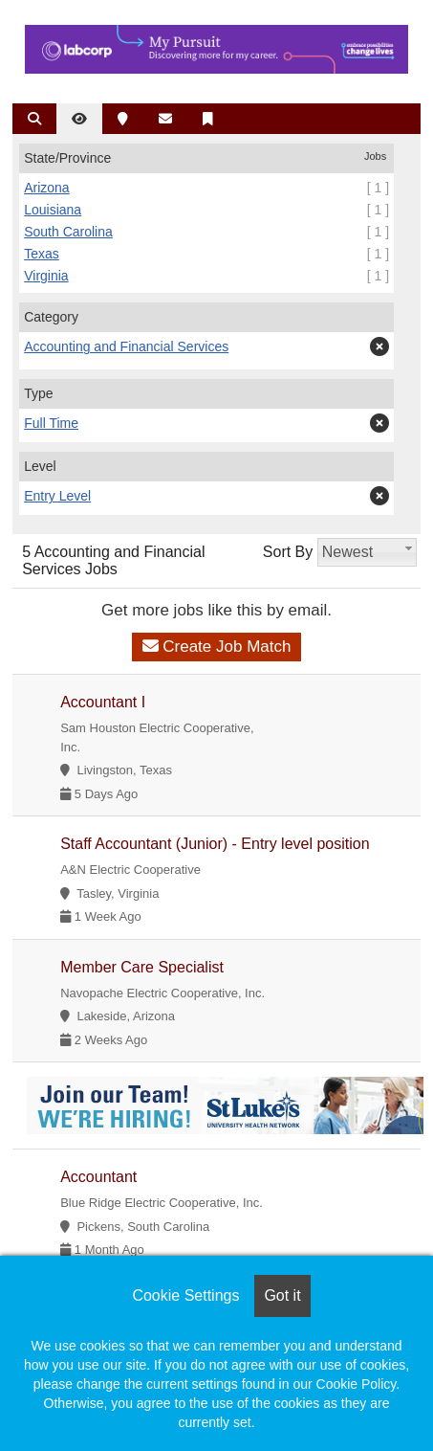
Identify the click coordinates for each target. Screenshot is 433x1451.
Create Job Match (217, 646)
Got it (282, 1295)
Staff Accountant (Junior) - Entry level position (214, 844)
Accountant (98, 1177)
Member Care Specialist (142, 967)
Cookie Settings (185, 1295)
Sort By (288, 552)
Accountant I (102, 702)
